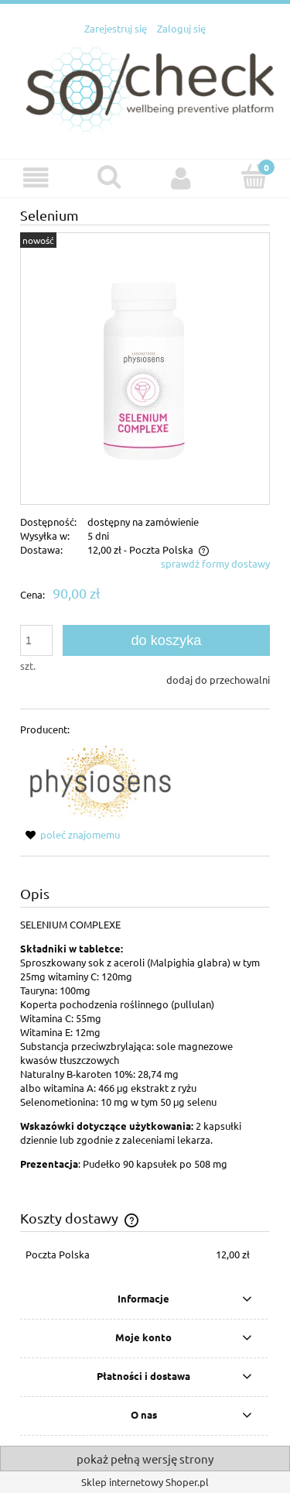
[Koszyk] (253, 177)
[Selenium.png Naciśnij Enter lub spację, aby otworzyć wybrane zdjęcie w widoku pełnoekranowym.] (145, 368)
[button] (36, 178)
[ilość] (36, 640)
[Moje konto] (181, 178)
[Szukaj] (109, 177)
